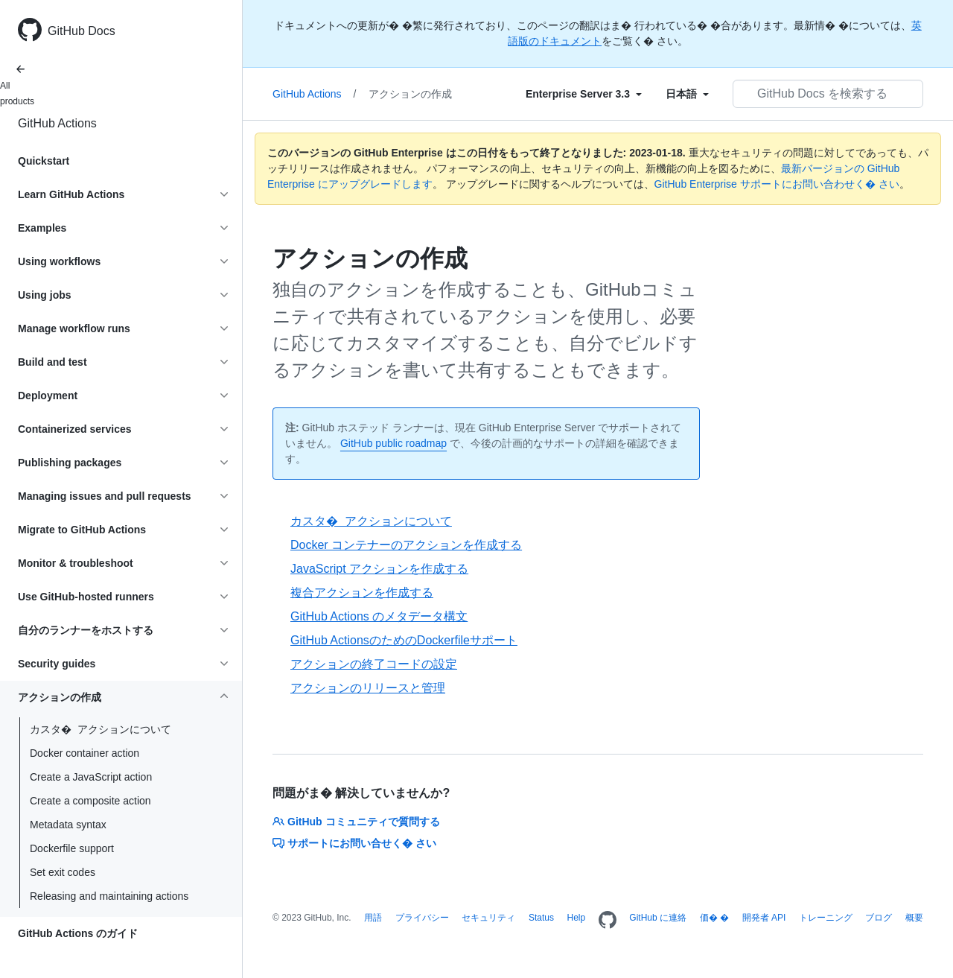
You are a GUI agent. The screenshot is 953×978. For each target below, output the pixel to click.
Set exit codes (62, 872)
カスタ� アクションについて (100, 729)
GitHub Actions (57, 123)
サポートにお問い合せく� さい (354, 843)
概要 (914, 917)
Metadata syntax (68, 825)
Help (576, 917)
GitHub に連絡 (657, 917)
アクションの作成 (410, 94)
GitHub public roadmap (393, 443)
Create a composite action (90, 801)
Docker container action (84, 753)
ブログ (878, 917)
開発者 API (764, 917)
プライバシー (422, 917)
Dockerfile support (72, 848)
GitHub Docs (81, 31)
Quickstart (43, 161)
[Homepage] (607, 920)
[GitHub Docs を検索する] (828, 94)
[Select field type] (584, 94)
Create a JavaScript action (91, 777)
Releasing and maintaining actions (109, 896)
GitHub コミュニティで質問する (356, 822)
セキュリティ (488, 917)
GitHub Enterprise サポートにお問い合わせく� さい (776, 184)
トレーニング (825, 917)
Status (541, 917)
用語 (373, 917)
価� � (714, 917)
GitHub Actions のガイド (78, 933)
